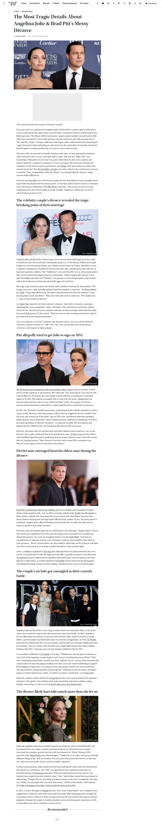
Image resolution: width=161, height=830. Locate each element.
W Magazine (38, 773)
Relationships (27, 11)
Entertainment (69, 3)
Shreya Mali (21, 36)
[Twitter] (113, 3)
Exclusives (35, 3)
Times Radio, (35, 755)
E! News (74, 434)
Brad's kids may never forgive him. (66, 684)
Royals (46, 3)
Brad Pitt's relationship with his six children (36, 510)
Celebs (56, 3)
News (24, 3)
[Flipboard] (119, 3)
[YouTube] (103, 3)
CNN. (71, 423)
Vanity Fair (24, 304)
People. (63, 166)
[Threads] (135, 3)
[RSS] (140, 3)
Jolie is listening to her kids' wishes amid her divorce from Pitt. (48, 785)
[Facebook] (97, 3)
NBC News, (52, 187)
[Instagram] (108, 3)
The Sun (47, 551)
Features (84, 3)
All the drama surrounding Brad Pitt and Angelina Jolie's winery (44, 389)
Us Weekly (76, 513)
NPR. (22, 292)
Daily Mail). (74, 537)
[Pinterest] (124, 3)
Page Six (54, 678)
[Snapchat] (129, 3)
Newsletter (151, 3)
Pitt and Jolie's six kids (47, 169)
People (45, 790)
